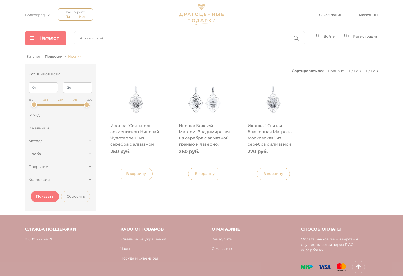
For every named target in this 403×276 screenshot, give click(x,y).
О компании (331, 15)
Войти (325, 36)
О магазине (222, 248)
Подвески (53, 56)
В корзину (136, 173)
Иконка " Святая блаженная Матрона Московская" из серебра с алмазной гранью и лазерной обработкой (270, 134)
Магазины (368, 15)
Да (68, 17)
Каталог (44, 38)
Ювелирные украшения (143, 239)
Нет (82, 17)
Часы (125, 248)
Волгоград (35, 15)
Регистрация (361, 36)
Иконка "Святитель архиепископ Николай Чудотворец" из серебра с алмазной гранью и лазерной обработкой (134, 134)
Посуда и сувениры (139, 258)
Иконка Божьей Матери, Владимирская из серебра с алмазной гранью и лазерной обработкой (204, 134)
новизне (336, 71)
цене (354, 71)
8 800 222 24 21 (38, 239)
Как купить (222, 239)
